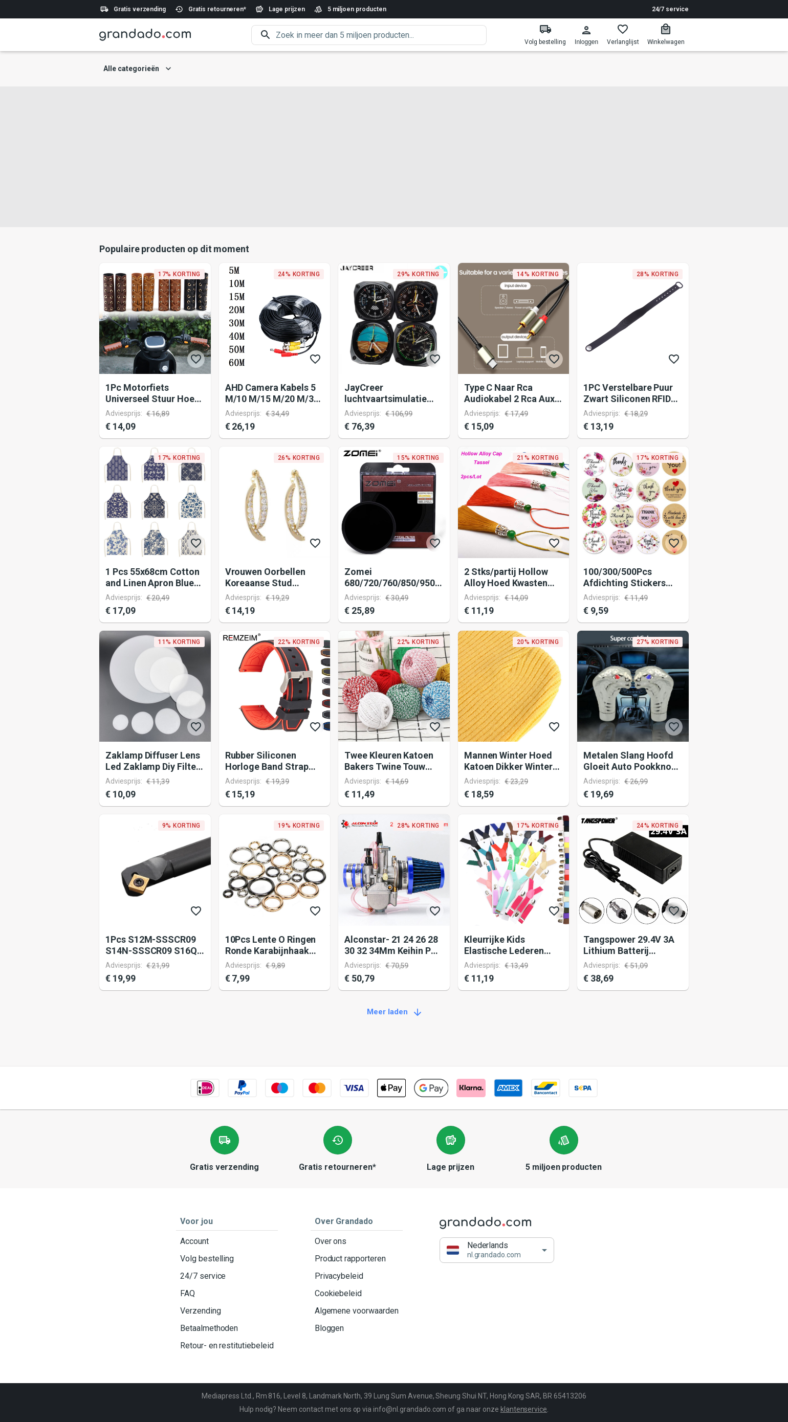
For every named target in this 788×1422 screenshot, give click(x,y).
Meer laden (394, 1012)
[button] (497, 1250)
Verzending (227, 1311)
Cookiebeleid (357, 1293)
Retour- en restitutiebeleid (227, 1345)
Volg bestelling (227, 1259)
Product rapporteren (357, 1259)
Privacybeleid (357, 1276)
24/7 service (670, 9)
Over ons (357, 1241)
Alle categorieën (137, 68)
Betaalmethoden (227, 1328)
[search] (381, 35)
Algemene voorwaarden (357, 1311)
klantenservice (523, 1409)
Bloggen (357, 1328)
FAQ (227, 1293)
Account (227, 1241)
